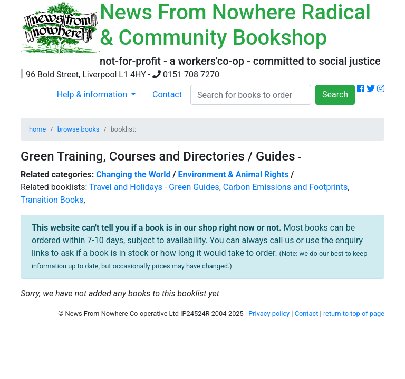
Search (335, 94)
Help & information (93, 94)
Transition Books (52, 200)
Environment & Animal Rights (233, 174)
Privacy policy (269, 313)
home (37, 129)
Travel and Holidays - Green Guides (154, 187)
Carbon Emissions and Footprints (285, 187)
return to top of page (353, 313)
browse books (78, 129)
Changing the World (133, 174)
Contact (167, 94)
